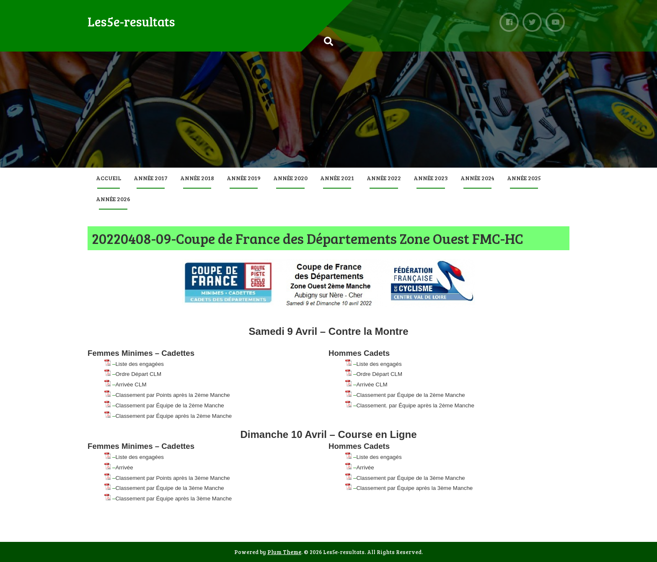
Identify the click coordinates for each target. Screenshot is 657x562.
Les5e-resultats (131, 21)
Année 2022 (384, 178)
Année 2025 (524, 178)
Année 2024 (477, 178)
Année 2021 (337, 178)
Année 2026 (113, 199)
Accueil (108, 178)
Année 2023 (431, 178)
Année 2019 (244, 178)
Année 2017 (151, 178)
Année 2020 (290, 178)
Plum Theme (284, 552)
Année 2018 (197, 178)
